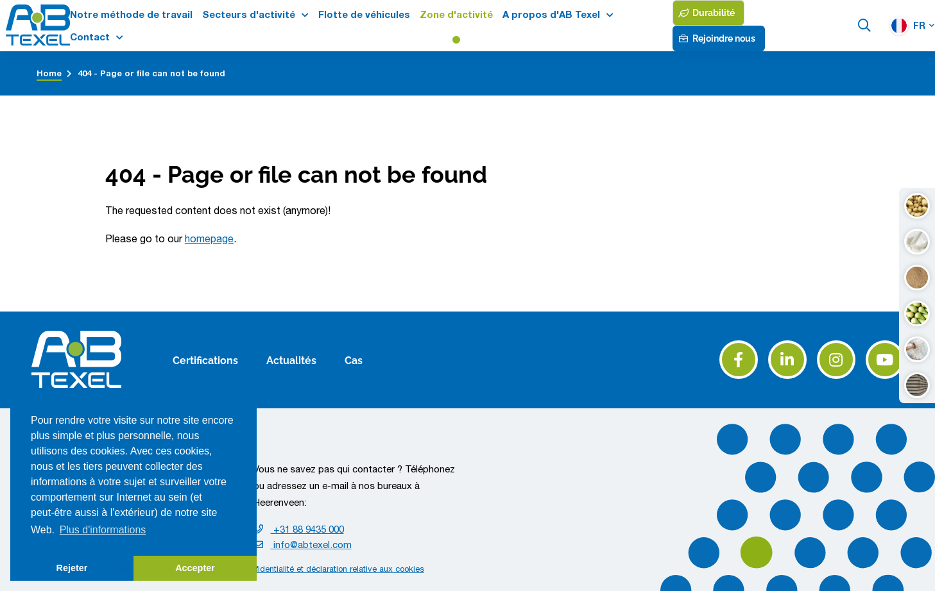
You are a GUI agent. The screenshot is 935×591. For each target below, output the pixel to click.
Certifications (205, 359)
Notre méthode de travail (131, 14)
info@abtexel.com (302, 544)
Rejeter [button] (72, 568)
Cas (354, 359)
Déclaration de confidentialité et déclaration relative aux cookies (305, 569)
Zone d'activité (456, 14)
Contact (90, 37)
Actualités (291, 359)
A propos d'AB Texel (551, 14)
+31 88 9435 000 (298, 529)
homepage (209, 238)
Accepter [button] (195, 568)
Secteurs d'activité (248, 14)
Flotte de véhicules (364, 14)
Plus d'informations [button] (103, 529)
